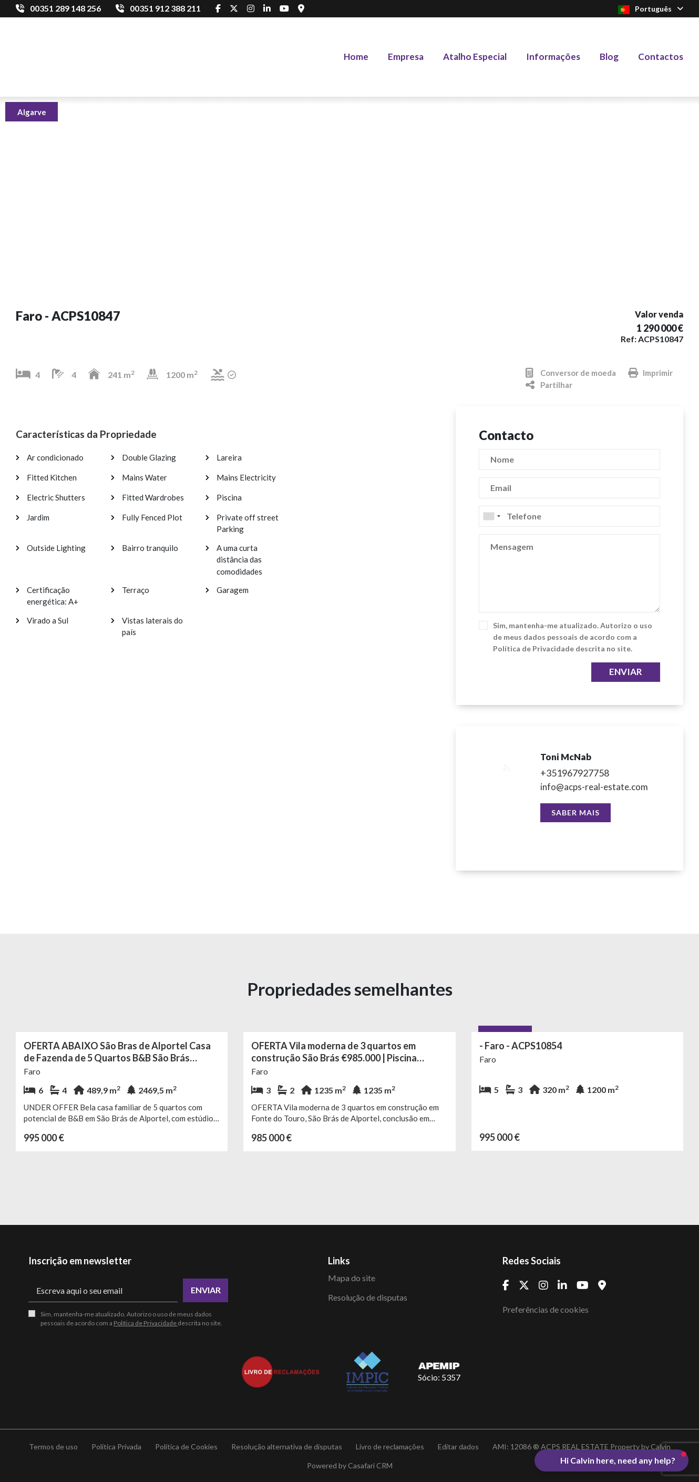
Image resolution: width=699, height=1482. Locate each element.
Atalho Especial (475, 56)
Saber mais (575, 812)
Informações (553, 56)
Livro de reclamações (390, 1446)
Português (650, 9)
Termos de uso (53, 1446)
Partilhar (549, 385)
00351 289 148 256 (65, 8)
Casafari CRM (370, 1465)
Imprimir (650, 373)
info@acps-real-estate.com (594, 786)
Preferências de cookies (545, 1309)
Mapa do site (351, 1278)
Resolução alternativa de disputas (286, 1446)
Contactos (660, 56)
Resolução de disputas (367, 1297)
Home (356, 56)
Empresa (406, 56)
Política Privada (116, 1446)
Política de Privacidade (534, 648)
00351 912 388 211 (165, 8)
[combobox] (569, 516)
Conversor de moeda (571, 373)
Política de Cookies (186, 1446)
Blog (609, 56)
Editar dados (458, 1446)
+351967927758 (574, 773)
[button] (611, 1460)
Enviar (625, 671)
